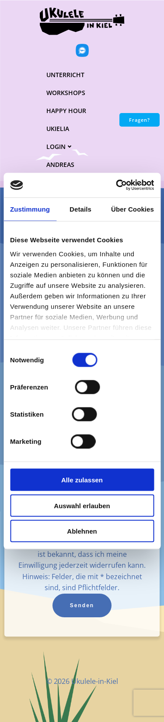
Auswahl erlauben (82, 505)
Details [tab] (80, 208)
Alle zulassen (82, 480)
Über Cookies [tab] (132, 208)
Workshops (65, 92)
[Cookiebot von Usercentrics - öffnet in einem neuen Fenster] (117, 185)
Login (59, 146)
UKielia (57, 128)
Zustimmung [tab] (30, 208)
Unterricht (65, 75)
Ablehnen (82, 531)
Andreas (60, 164)
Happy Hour (66, 110)
